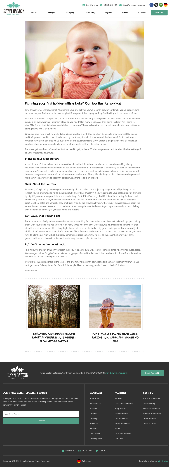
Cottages (51, 12)
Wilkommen (87, 460)
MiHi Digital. (163, 460)
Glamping (70, 12)
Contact (141, 12)
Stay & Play (89, 12)
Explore (108, 12)
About (33, 12)
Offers (125, 12)
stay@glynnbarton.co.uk (116, 372)
